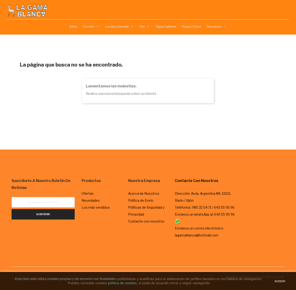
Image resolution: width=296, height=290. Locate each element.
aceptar (279, 281)
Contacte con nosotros (146, 221)
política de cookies (122, 283)
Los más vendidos (96, 207)
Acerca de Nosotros (143, 193)
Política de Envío (140, 200)
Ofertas (88, 193)
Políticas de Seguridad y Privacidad (146, 210)
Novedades (91, 200)
